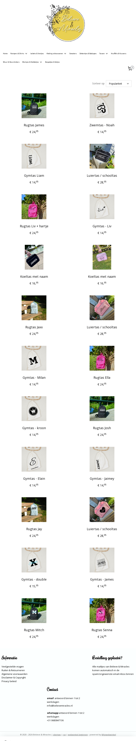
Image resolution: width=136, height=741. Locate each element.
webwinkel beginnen (78, 734)
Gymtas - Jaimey (102, 478)
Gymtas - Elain (34, 478)
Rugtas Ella (102, 377)
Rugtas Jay (34, 529)
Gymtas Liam (34, 176)
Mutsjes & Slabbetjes (32, 62)
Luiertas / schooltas (102, 176)
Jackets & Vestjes (37, 54)
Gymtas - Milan (34, 377)
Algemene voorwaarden (14, 674)
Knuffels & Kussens (118, 54)
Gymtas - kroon (34, 428)
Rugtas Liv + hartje (34, 226)
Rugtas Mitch (34, 630)
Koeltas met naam (34, 276)
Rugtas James (34, 125)
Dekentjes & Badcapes (88, 54)
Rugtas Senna (102, 630)
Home (5, 54)
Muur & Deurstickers (11, 62)
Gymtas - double (34, 579)
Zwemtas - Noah (101, 125)
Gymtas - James (102, 579)
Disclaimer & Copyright (14, 677)
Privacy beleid (9, 681)
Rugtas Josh (102, 428)
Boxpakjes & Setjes (52, 62)
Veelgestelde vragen (13, 666)
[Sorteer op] (118, 83)
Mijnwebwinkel (109, 734)
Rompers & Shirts (19, 53)
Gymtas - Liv (102, 226)
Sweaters (73, 54)
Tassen (103, 53)
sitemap (57, 734)
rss (64, 734)
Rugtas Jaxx (34, 327)
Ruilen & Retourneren (13, 670)
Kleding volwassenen (57, 53)
